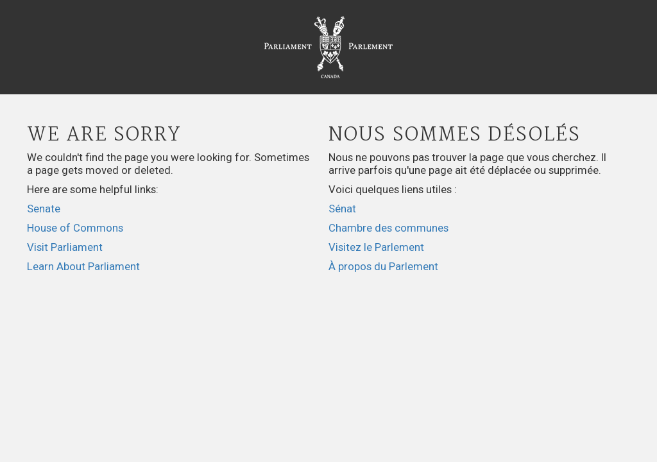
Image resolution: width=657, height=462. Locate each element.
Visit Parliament (65, 247)
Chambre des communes (388, 227)
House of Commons (75, 227)
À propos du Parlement (383, 266)
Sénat (342, 208)
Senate (43, 208)
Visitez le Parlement (376, 247)
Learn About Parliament (83, 266)
